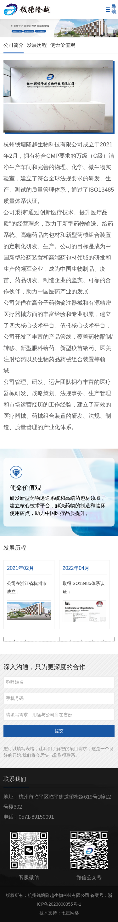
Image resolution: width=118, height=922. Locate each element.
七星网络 (70, 912)
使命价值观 (62, 45)
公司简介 (13, 45)
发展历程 (37, 45)
